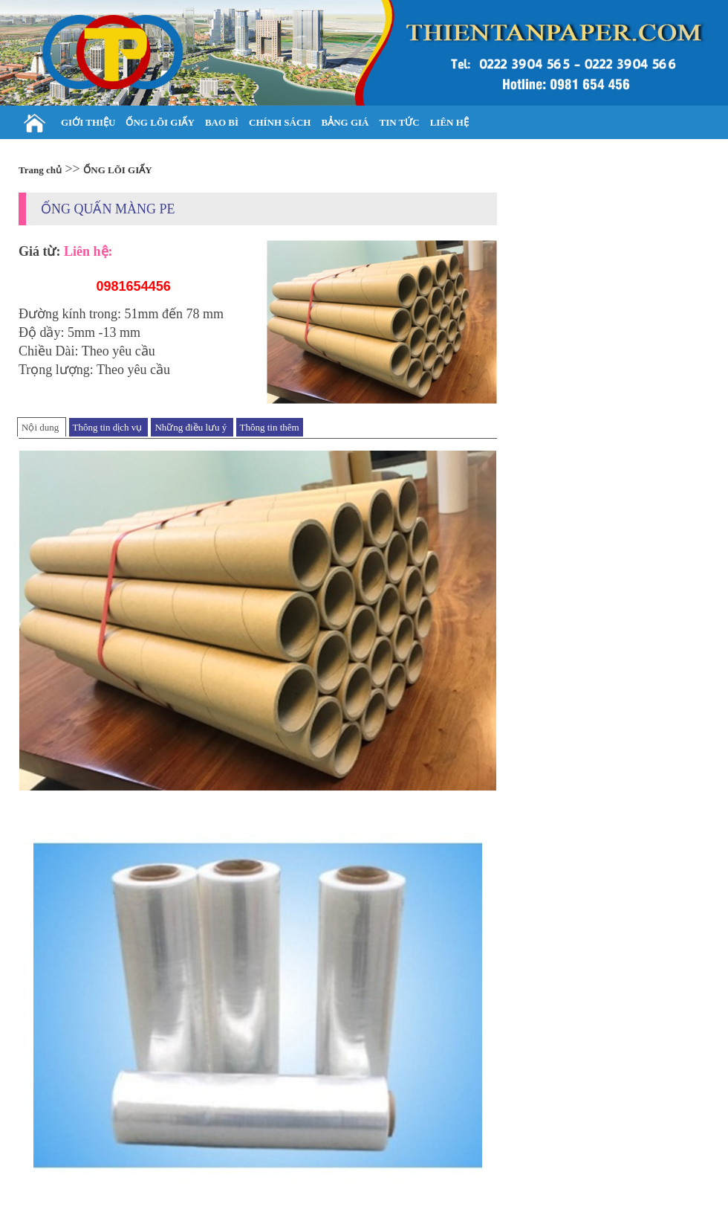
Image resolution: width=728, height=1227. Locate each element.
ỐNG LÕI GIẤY (117, 169)
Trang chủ (40, 169)
